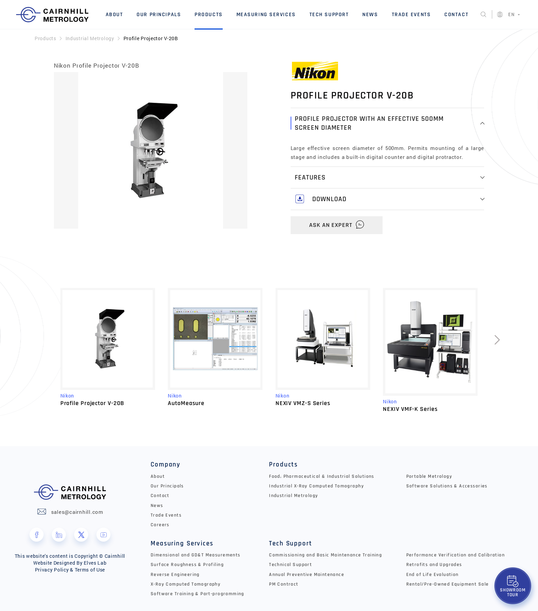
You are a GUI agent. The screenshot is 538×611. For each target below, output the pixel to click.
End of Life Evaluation (432, 575)
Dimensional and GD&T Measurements (196, 555)
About (114, 14)
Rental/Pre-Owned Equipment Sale (447, 584)
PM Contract (284, 584)
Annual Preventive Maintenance (306, 575)
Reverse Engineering (175, 575)
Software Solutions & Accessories (447, 486)
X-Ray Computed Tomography (186, 584)
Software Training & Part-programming (197, 594)
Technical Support (290, 565)
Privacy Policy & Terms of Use (70, 569)
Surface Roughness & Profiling (187, 565)
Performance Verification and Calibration (455, 555)
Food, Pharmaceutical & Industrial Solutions (321, 476)
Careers (160, 525)
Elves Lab (95, 563)
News (370, 14)
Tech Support (329, 14)
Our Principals (159, 14)
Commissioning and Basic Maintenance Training (325, 555)
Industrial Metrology (90, 38)
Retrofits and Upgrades (434, 565)
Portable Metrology (429, 476)
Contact (456, 14)
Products (209, 14)
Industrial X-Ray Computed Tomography (316, 486)
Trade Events (411, 14)
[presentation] (497, 350)
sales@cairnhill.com (77, 511)
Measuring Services (266, 14)
